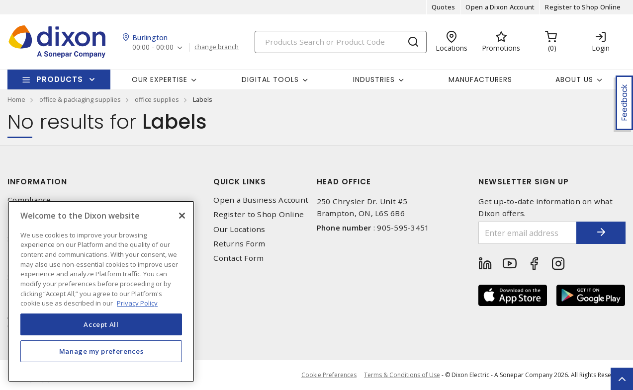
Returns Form (239, 243)
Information (37, 181)
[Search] (341, 42)
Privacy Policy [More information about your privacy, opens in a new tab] (137, 303)
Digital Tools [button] (270, 79)
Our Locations (239, 229)
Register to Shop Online (583, 6)
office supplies (157, 99)
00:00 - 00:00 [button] (153, 47)
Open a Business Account (260, 200)
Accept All (101, 324)
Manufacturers (480, 79)
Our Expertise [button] (159, 79)
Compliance (29, 200)
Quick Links (239, 181)
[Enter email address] (527, 233)
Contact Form (238, 258)
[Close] (182, 216)
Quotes (443, 6)
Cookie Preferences (329, 375)
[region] (101, 291)
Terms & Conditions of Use (402, 375)
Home (16, 99)
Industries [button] (374, 79)
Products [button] (59, 79)
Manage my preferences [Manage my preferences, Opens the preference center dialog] (101, 351)
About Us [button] (574, 79)
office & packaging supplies (80, 99)
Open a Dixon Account (500, 6)
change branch (216, 47)
